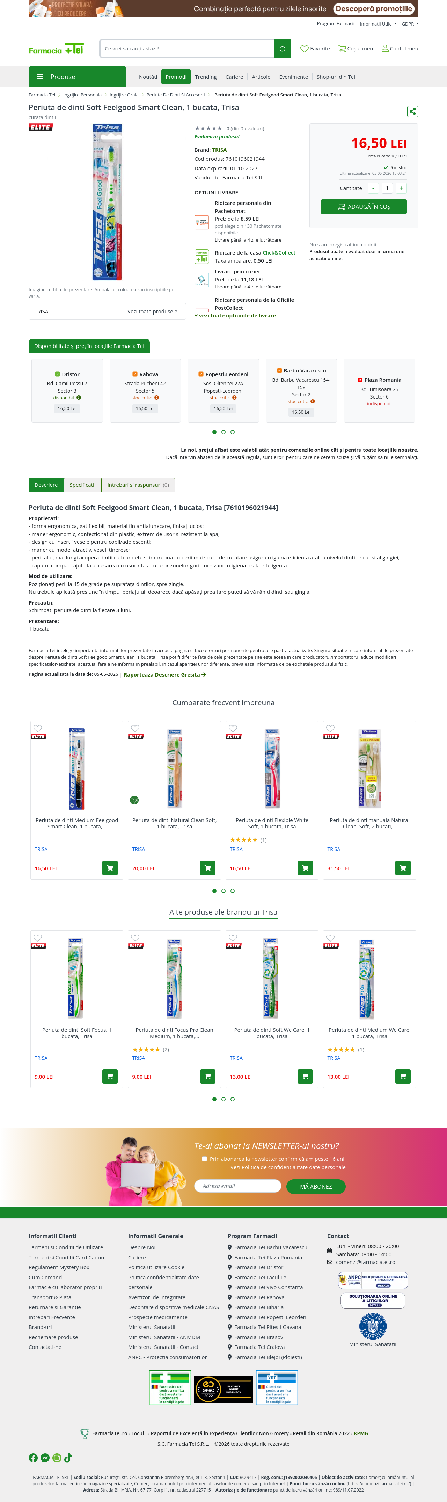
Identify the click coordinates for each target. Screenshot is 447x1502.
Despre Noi (141, 1247)
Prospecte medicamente (158, 1317)
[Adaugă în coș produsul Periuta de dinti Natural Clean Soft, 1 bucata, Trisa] (207, 868)
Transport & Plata (50, 1297)
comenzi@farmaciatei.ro (365, 1261)
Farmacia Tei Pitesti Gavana (264, 1326)
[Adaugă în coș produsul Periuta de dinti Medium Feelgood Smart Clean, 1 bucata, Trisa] (110, 868)
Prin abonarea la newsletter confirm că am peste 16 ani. (278, 1158)
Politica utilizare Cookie (156, 1267)
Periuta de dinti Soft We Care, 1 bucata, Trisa (272, 1033)
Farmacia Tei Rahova (256, 1297)
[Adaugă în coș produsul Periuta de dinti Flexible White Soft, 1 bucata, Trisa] (305, 868)
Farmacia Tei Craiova (256, 1346)
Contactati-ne (45, 1346)
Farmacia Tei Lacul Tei (258, 1277)
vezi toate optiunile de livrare (235, 315)
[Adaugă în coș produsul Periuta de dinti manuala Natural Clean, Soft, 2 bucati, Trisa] (403, 868)
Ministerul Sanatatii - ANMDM (164, 1336)
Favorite (315, 48)
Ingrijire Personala (82, 95)
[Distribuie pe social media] (412, 111)
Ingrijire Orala (124, 95)
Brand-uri (40, 1326)
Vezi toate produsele (152, 311)
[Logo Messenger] (45, 1457)
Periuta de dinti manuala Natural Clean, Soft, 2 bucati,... (369, 823)
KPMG (361, 1433)
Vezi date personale (288, 1167)
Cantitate (351, 188)
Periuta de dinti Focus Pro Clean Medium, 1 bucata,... (174, 1033)
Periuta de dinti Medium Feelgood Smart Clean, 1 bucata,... (77, 823)
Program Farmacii (335, 23)
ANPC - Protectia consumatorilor (167, 1356)
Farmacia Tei (42, 95)
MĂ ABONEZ (316, 1186)
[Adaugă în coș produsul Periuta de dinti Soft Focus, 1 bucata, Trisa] (110, 1076)
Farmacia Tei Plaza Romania (265, 1257)
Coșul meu (355, 47)
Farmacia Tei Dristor (255, 1267)
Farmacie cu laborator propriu (65, 1286)
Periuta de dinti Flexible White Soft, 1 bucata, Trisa (272, 823)
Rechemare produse (53, 1336)
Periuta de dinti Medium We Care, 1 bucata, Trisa (370, 1033)
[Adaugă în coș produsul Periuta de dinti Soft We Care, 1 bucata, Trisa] (305, 1076)
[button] (214, 432)
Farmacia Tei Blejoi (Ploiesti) (265, 1356)
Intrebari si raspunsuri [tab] (138, 484)
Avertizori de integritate (156, 1297)
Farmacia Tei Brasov (255, 1336)
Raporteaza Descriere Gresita (165, 674)
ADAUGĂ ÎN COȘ (363, 206)
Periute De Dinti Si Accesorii (176, 95)
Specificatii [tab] (83, 484)
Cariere (137, 1257)
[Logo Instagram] (56, 1457)
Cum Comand (45, 1277)
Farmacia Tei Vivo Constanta (265, 1286)
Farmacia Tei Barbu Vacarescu (267, 1247)
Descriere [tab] (46, 484)
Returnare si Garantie (55, 1306)
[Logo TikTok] (68, 1457)
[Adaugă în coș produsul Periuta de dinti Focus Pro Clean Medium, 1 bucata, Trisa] (207, 1076)
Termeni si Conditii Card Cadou (66, 1257)
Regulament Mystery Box (59, 1267)
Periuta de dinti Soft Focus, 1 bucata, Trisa (77, 1033)
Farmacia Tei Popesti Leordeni (268, 1317)
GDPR (408, 24)
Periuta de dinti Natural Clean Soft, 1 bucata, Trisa (174, 823)
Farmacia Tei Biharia (256, 1306)
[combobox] (186, 48)
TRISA (219, 149)
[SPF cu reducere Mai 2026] (223, 8)
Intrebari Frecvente (52, 1317)
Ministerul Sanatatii (151, 1326)
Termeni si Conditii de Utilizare (66, 1247)
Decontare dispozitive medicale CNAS (173, 1306)
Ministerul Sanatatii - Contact (163, 1346)
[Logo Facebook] (33, 1457)
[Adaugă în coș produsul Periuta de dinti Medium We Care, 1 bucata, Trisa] (403, 1076)
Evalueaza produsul (217, 136)
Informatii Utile (376, 24)
